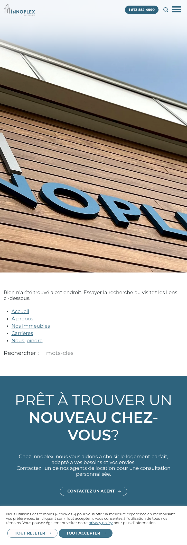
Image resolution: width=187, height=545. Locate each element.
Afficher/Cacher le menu (177, 9)
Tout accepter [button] (83, 533)
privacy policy (100, 523)
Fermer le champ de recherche (179, 353)
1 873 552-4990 (142, 10)
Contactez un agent (91, 496)
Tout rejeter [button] (30, 533)
